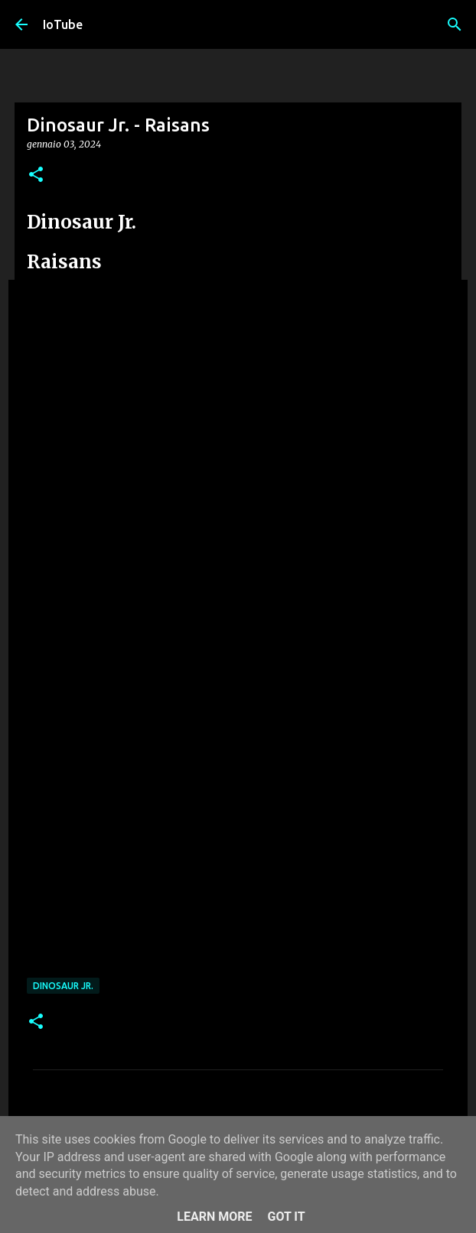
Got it (286, 1216)
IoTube (63, 24)
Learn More (214, 1216)
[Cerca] (454, 24)
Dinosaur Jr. (63, 986)
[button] (36, 175)
